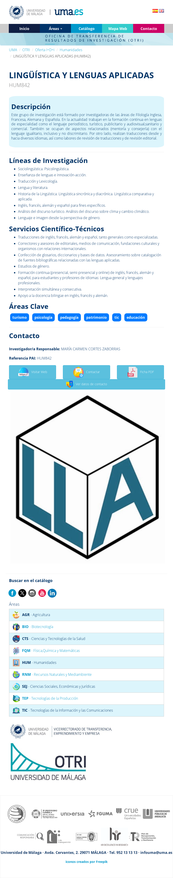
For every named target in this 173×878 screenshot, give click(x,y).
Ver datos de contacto (86, 384)
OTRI (26, 49)
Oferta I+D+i (45, 49)
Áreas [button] (55, 28)
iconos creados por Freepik (87, 862)
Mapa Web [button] (117, 28)
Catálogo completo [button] (86, 29)
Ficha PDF (140, 372)
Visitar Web (32, 372)
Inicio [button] (24, 28)
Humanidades (71, 49)
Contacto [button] (149, 28)
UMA (13, 49)
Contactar (86, 372)
